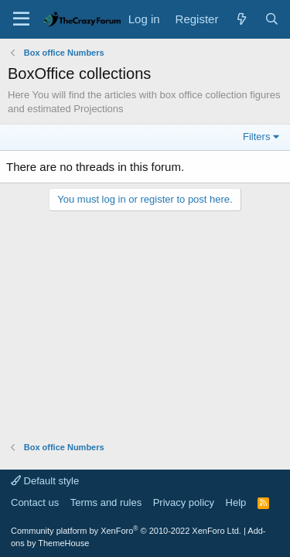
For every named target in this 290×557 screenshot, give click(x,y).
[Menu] (21, 19)
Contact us (35, 502)
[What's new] (241, 19)
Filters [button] (256, 136)
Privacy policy (183, 502)
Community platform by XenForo (126, 530)
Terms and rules (106, 502)
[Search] (272, 19)
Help (236, 502)
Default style (45, 481)
